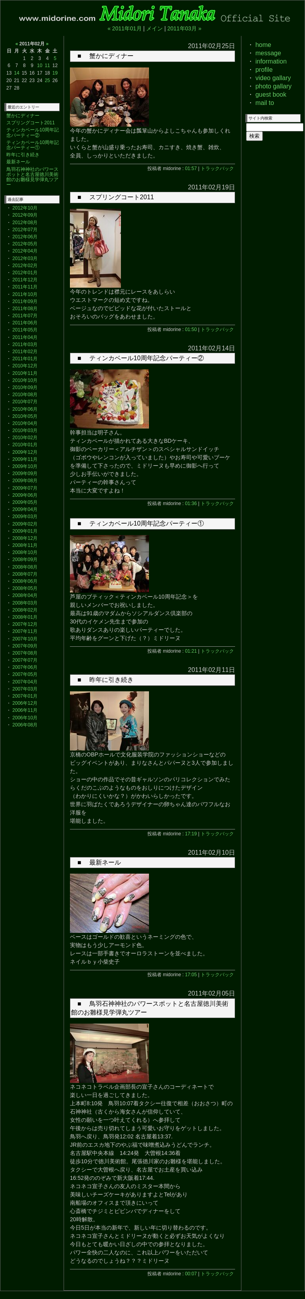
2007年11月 (25, 631)
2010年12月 (25, 366)
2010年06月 (25, 409)
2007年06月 (25, 667)
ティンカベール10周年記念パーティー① (32, 145)
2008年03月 (25, 603)
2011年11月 (25, 287)
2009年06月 (25, 495)
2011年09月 (25, 301)
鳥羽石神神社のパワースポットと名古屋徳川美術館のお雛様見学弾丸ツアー (32, 177)
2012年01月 (25, 272)
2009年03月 (25, 516)
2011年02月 (25, 351)
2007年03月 (25, 689)
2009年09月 (25, 473)
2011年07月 (25, 315)
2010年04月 (25, 423)
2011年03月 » (184, 28)
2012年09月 (25, 215)
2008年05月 (25, 588)
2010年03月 (25, 430)
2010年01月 (25, 444)
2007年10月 (25, 639)
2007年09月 (25, 646)
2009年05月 (25, 502)
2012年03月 (25, 258)
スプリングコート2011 (30, 122)
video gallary (273, 78)
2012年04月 (25, 251)
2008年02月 (25, 610)
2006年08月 (25, 725)
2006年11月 (25, 710)
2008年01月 (25, 617)
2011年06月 (25, 323)
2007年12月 (25, 624)
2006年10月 (25, 718)
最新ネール (18, 162)
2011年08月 (25, 308)
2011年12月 (25, 280)
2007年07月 (25, 660)
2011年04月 (25, 337)
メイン (154, 28)
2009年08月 (25, 480)
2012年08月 (25, 222)
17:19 (191, 834)
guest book (270, 94)
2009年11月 (25, 459)
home (263, 44)
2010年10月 (25, 380)
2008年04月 (25, 595)
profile (264, 69)
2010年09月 (25, 387)
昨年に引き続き (23, 154)
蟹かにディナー (23, 115)
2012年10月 (25, 208)
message (268, 53)
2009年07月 (25, 488)
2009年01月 (25, 531)
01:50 (191, 329)
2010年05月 (25, 416)
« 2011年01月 (124, 28)
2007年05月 (25, 674)
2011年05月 (25, 330)
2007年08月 (25, 653)
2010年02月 (25, 437)
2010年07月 (25, 401)
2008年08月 (25, 567)
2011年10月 (25, 294)
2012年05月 (25, 244)
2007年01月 (25, 696)
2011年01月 (25, 358)
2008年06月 (25, 581)
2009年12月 (25, 452)
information (270, 61)
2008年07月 (25, 574)
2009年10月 (25, 466)
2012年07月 (25, 229)
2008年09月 (25, 559)
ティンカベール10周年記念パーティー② (32, 132)
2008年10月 (25, 552)
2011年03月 (25, 344)
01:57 (191, 168)
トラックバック (217, 168)
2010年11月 (25, 373)
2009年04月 (25, 509)
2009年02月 (25, 524)
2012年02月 (25, 265)
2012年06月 (25, 237)
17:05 (191, 974)
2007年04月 (25, 682)
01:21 (191, 651)
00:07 (191, 1274)
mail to (264, 102)
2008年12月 (25, 538)
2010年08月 (25, 394)
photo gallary (273, 86)
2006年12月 (25, 703)
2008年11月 (25, 545)
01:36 (191, 503)
